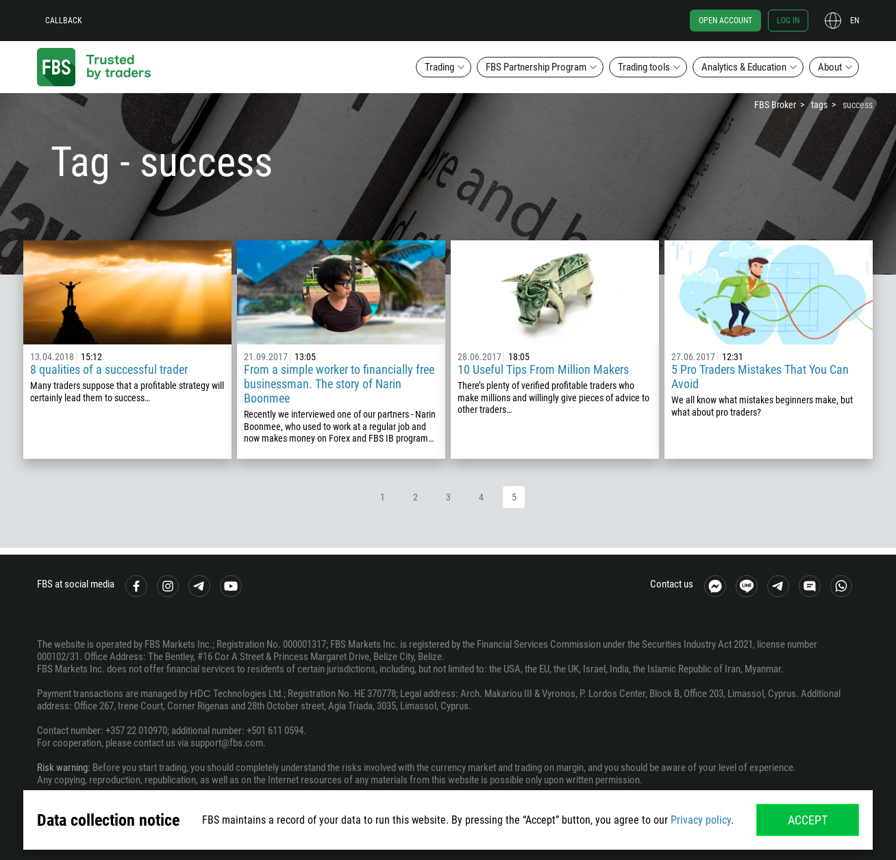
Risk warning (62, 767)
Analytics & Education (743, 67)
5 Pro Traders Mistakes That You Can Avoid (760, 376)
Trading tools (644, 67)
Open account (725, 20)
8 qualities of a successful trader (109, 369)
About (830, 67)
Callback (63, 20)
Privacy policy (701, 819)
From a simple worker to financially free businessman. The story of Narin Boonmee (339, 383)
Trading (439, 67)
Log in (788, 20)
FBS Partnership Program (536, 67)
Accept (807, 820)
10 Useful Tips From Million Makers (543, 369)
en (854, 20)
